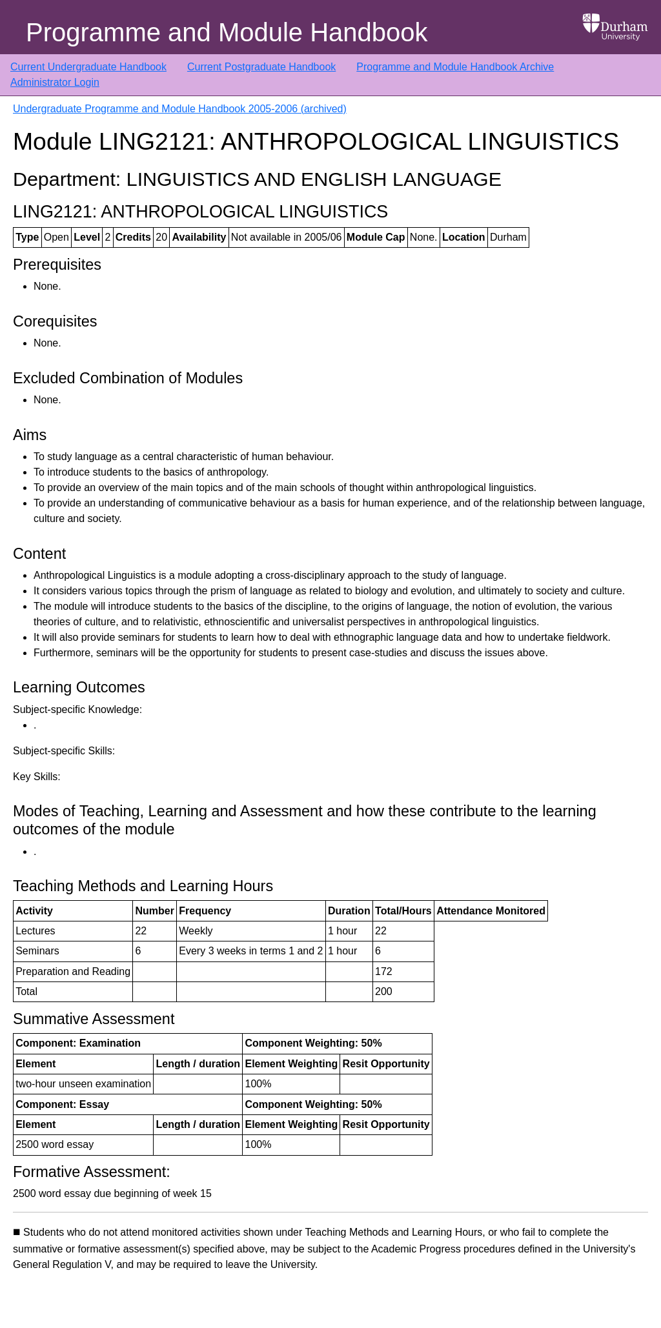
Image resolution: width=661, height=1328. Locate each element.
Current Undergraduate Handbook (88, 66)
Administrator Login (54, 82)
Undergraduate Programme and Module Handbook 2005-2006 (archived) (180, 108)
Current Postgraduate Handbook (261, 66)
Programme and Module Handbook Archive (455, 66)
